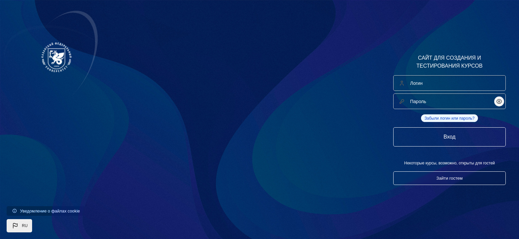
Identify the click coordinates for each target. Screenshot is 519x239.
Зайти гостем (449, 178)
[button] (19, 225)
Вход (449, 137)
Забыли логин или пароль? (449, 118)
